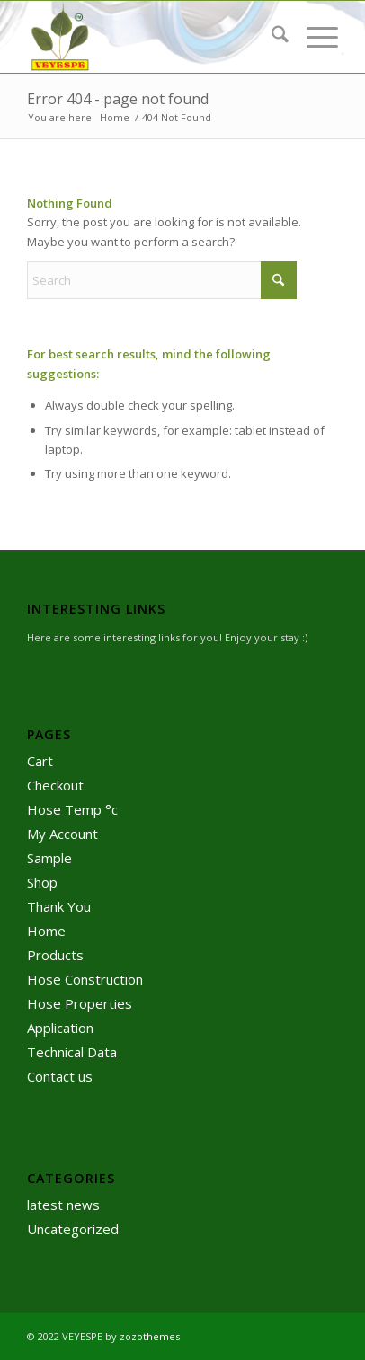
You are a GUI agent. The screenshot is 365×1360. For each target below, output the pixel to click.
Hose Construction (85, 979)
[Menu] (313, 37)
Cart (40, 761)
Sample (49, 858)
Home (46, 931)
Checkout (55, 785)
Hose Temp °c (72, 809)
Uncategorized (73, 1229)
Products (55, 955)
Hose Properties (79, 1003)
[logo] (151, 37)
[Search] (271, 37)
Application (60, 1028)
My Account (62, 834)
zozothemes (150, 1336)
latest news (63, 1205)
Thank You (59, 906)
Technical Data (72, 1052)
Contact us (60, 1076)
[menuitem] (271, 37)
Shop (42, 882)
